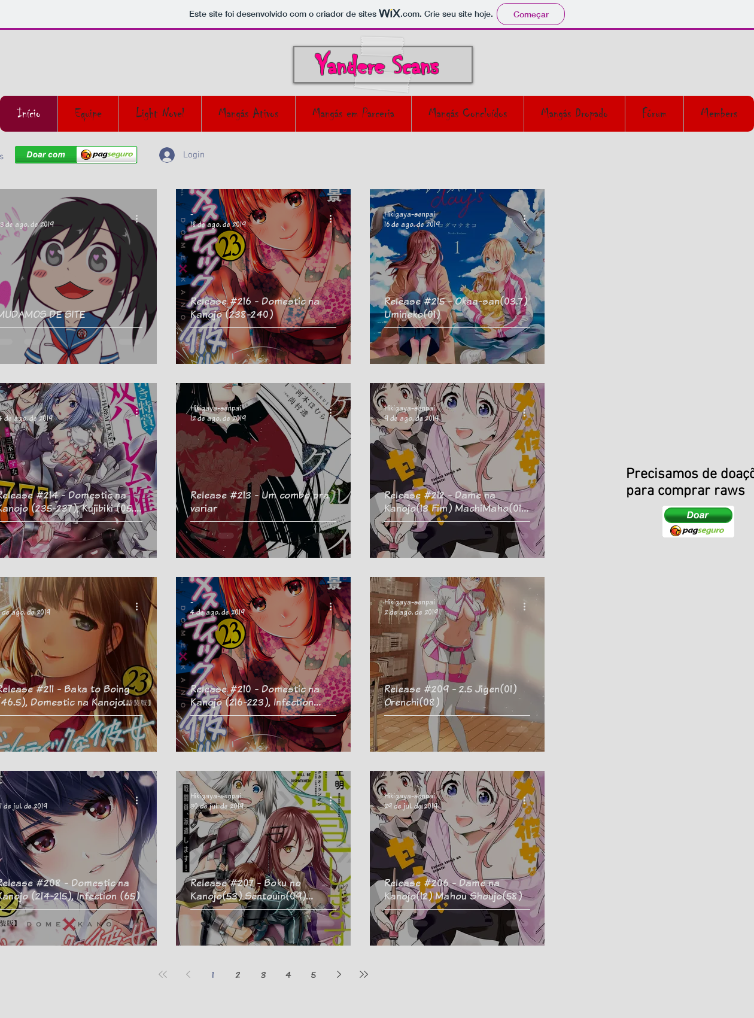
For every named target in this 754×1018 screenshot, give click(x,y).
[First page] (163, 974)
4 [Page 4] (288, 974)
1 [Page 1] (213, 974)
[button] (529, 158)
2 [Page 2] (238, 974)
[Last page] (364, 974)
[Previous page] (188, 974)
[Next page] (338, 974)
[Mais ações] (140, 219)
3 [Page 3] (263, 974)
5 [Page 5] (313, 974)
